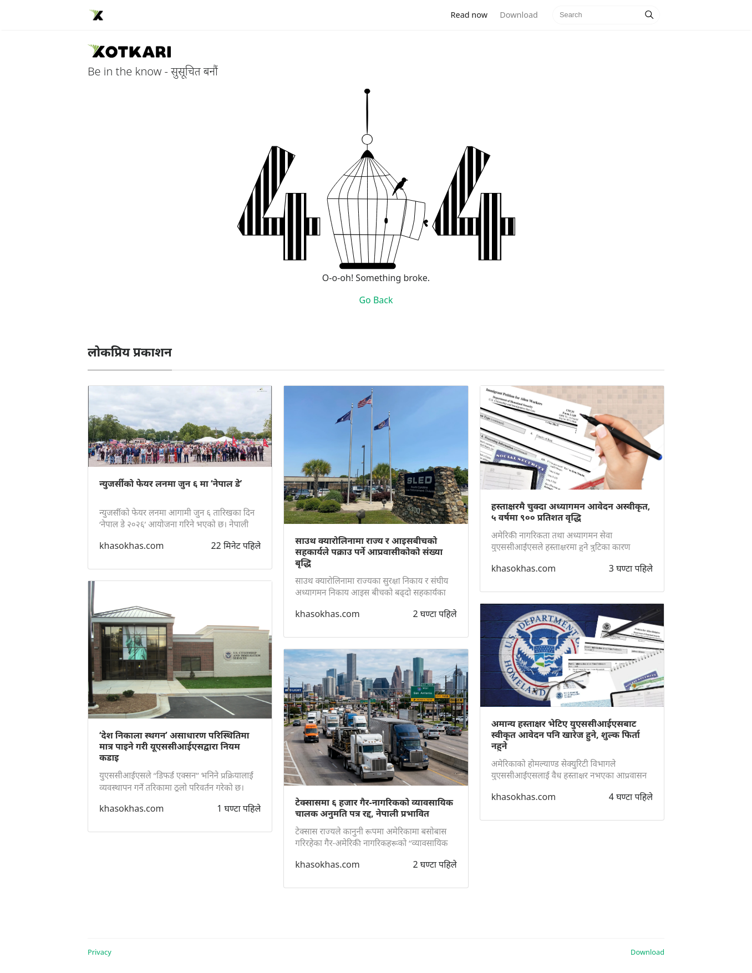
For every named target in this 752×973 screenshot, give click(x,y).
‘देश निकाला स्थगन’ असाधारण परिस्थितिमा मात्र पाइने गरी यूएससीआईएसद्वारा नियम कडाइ (174, 746)
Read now (472, 14)
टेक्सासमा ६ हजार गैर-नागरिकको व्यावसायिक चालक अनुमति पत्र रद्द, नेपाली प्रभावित (374, 807)
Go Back (376, 300)
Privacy (99, 952)
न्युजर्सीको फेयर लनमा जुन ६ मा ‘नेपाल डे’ (170, 483)
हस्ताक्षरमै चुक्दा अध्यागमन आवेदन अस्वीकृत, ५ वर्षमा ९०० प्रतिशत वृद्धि (571, 511)
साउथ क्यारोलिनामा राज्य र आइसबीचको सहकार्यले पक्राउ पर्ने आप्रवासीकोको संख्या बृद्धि (369, 551)
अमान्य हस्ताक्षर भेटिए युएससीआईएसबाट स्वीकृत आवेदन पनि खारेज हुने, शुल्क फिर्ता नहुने (565, 734)
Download (518, 14)
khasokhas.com (131, 545)
